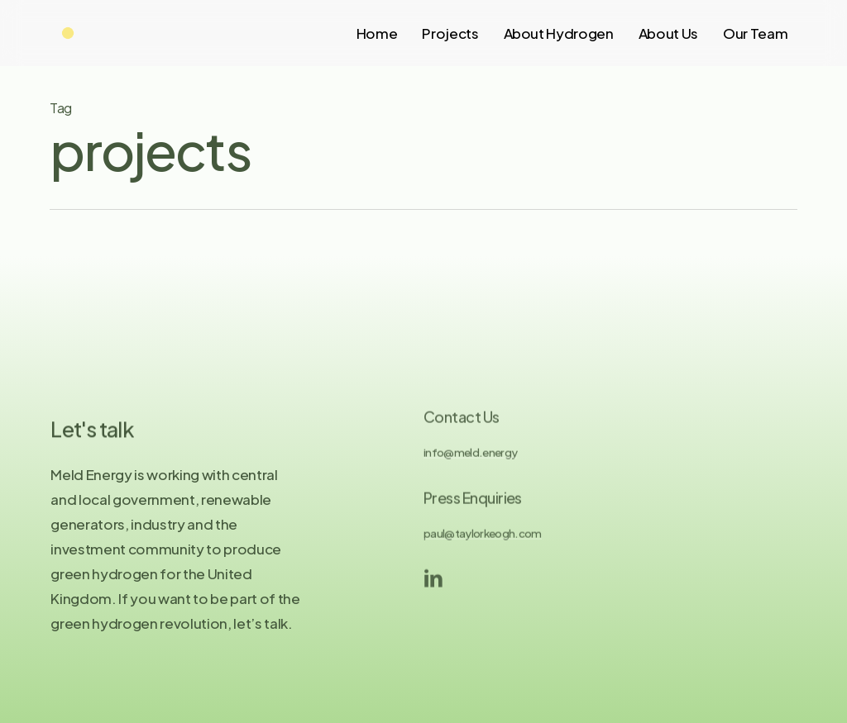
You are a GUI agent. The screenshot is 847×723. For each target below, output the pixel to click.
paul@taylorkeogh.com (483, 541)
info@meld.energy (470, 460)
